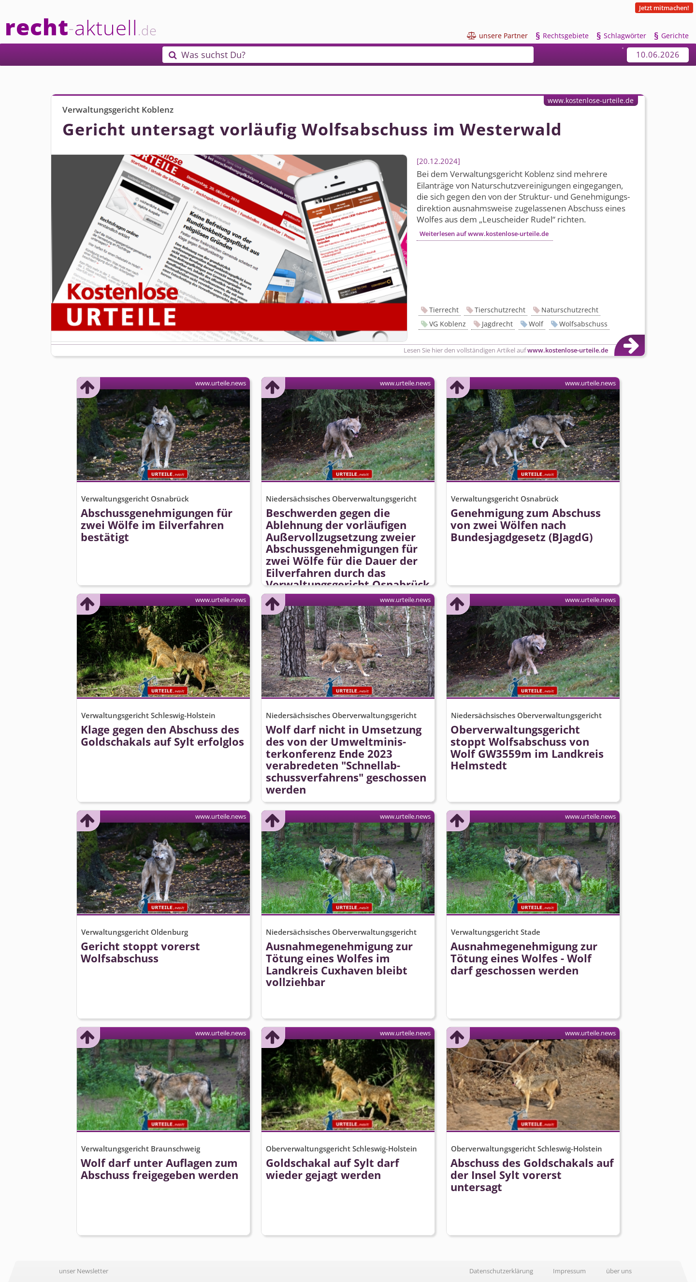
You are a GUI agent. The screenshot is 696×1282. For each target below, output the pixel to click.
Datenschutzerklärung (501, 1271)
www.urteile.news (220, 383)
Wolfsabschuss (583, 323)
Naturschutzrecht (569, 309)
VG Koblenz (447, 323)
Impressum (569, 1271)
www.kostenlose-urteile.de (591, 100)
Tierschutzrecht (500, 309)
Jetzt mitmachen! (664, 7)
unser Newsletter (83, 1271)
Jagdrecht (497, 323)
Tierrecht (444, 309)
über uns (619, 1271)
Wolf (536, 323)
